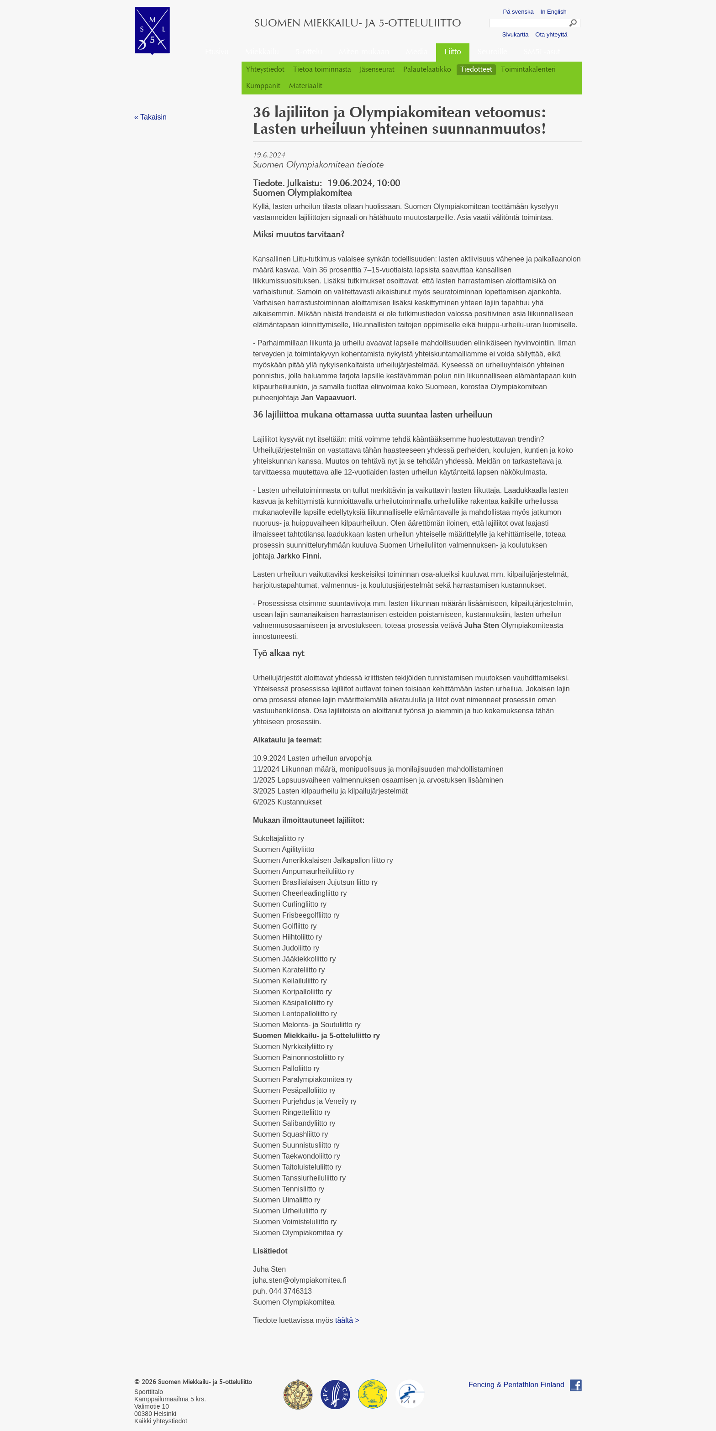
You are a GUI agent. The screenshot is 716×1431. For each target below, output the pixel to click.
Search (573, 24)
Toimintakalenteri (528, 69)
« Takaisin (150, 117)
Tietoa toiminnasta (322, 69)
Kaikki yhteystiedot (160, 1421)
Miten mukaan (364, 52)
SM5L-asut (542, 52)
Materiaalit (305, 86)
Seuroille (492, 52)
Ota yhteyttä (551, 34)
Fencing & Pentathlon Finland (516, 1385)
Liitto (452, 52)
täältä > (347, 1320)
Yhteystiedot (265, 69)
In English (554, 11)
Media (417, 52)
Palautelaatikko (427, 69)
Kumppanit (263, 86)
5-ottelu (308, 52)
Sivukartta (515, 34)
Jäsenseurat (377, 69)
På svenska (518, 11)
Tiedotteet (476, 69)
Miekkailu (262, 52)
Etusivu (217, 52)
